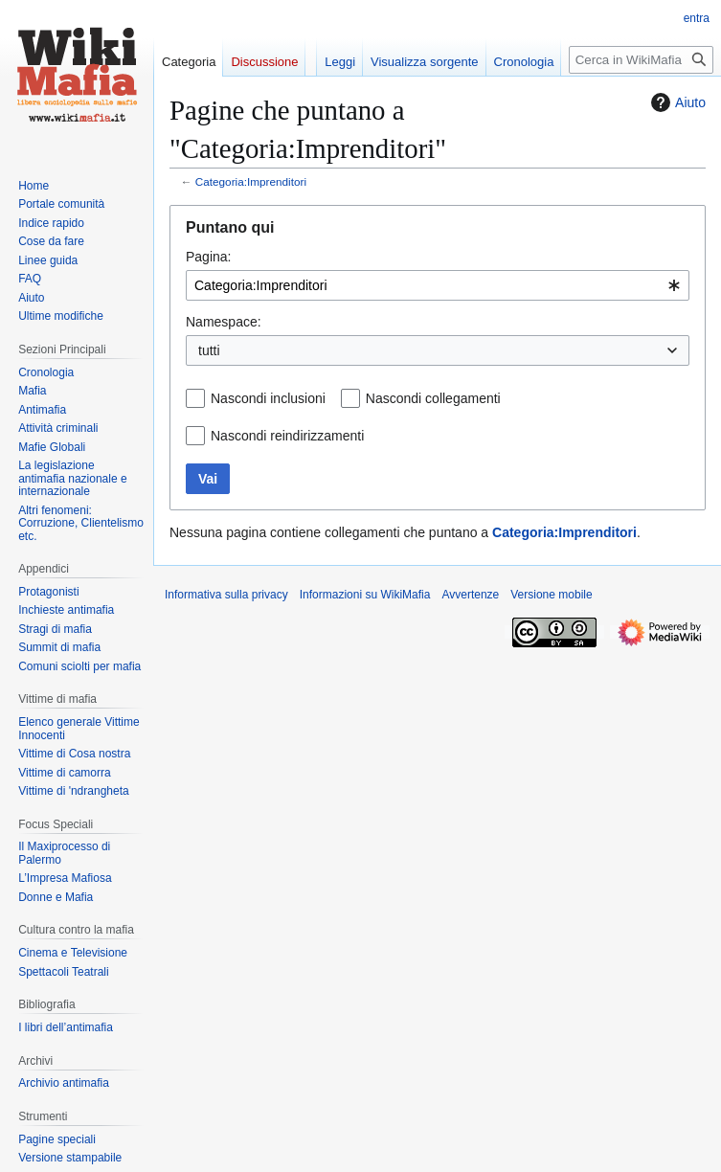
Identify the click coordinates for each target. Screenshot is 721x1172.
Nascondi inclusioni (268, 398)
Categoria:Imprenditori (250, 181)
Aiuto (676, 102)
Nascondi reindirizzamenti (287, 435)
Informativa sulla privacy (226, 594)
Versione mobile (551, 594)
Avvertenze (470, 594)
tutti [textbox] (209, 350)
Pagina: (208, 256)
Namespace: (223, 321)
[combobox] (437, 285)
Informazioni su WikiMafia (365, 594)
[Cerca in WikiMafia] (641, 60)
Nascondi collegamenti (433, 398)
